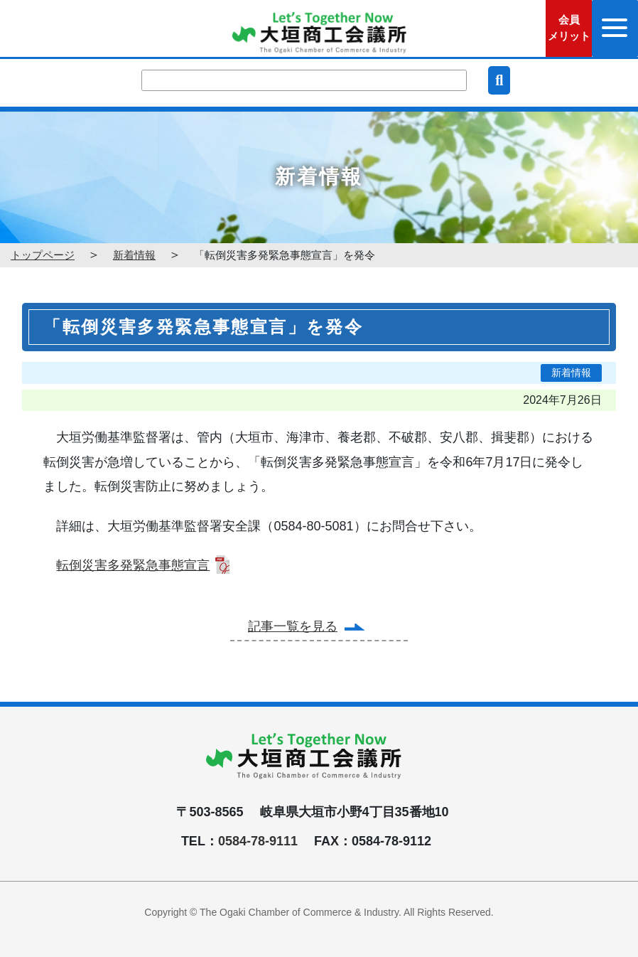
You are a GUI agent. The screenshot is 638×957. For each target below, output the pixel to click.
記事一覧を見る (292, 626)
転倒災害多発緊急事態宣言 (133, 565)
